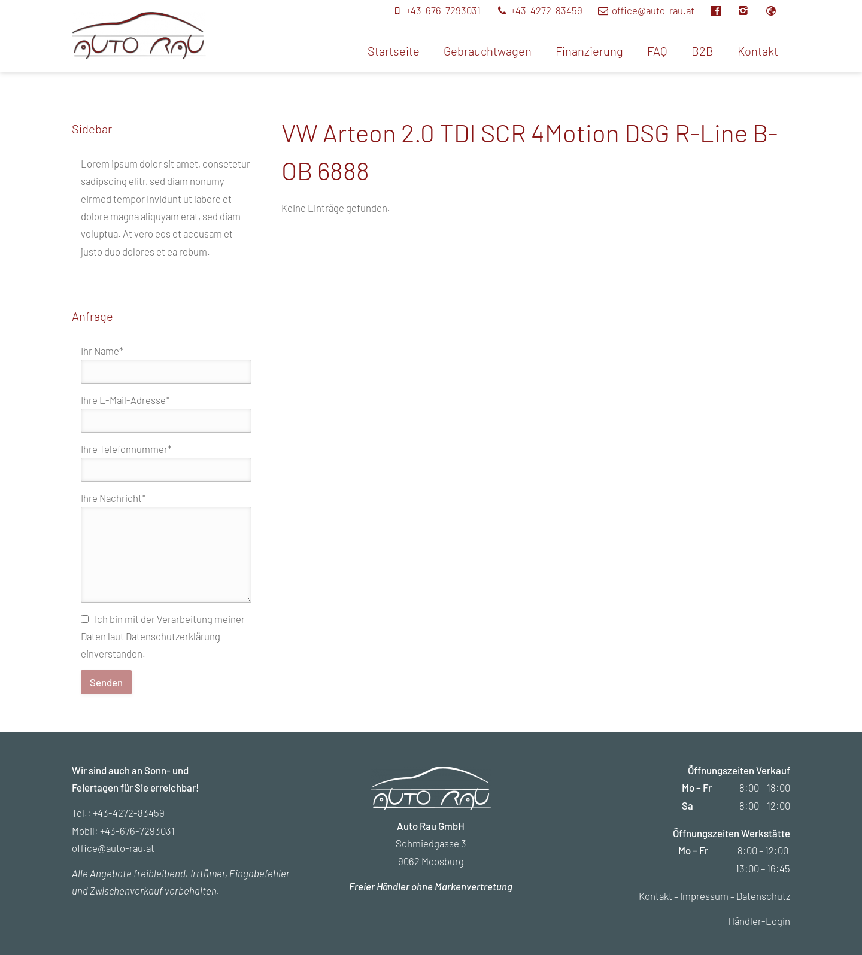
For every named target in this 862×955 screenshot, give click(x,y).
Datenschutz (763, 896)
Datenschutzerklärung (173, 636)
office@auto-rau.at (113, 848)
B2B (702, 51)
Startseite (394, 51)
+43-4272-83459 (129, 813)
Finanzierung (589, 51)
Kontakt (757, 51)
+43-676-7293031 (137, 831)
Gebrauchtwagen (488, 51)
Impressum (704, 896)
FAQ (657, 51)
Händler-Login (759, 921)
